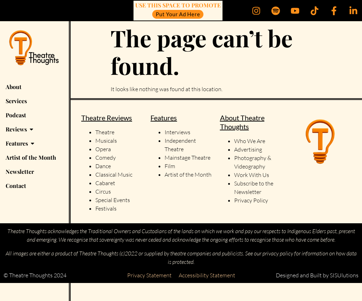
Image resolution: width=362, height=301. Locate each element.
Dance (103, 166)
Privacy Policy (251, 200)
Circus (103, 191)
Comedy (105, 157)
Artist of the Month (188, 174)
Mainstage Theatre (187, 157)
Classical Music (113, 174)
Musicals (106, 140)
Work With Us (252, 174)
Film (170, 166)
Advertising (248, 149)
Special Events (112, 199)
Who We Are (249, 140)
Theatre (104, 132)
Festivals (106, 208)
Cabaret (105, 183)
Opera (103, 149)
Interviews (177, 132)
